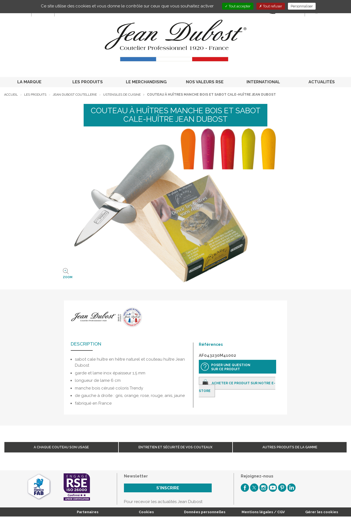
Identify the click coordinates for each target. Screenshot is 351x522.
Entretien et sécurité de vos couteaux (175, 447)
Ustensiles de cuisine (122, 94)
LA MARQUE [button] (29, 81)
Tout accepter (238, 6)
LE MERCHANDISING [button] (146, 81)
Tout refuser (270, 6)
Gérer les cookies (321, 512)
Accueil (11, 94)
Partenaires (87, 512)
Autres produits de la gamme (289, 447)
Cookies (146, 512)
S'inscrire (167, 487)
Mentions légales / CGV (263, 512)
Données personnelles (204, 512)
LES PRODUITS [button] (87, 81)
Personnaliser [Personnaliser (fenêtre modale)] (302, 6)
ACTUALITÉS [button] (321, 81)
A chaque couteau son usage (61, 447)
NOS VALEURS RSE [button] (204, 81)
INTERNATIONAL (263, 81)
